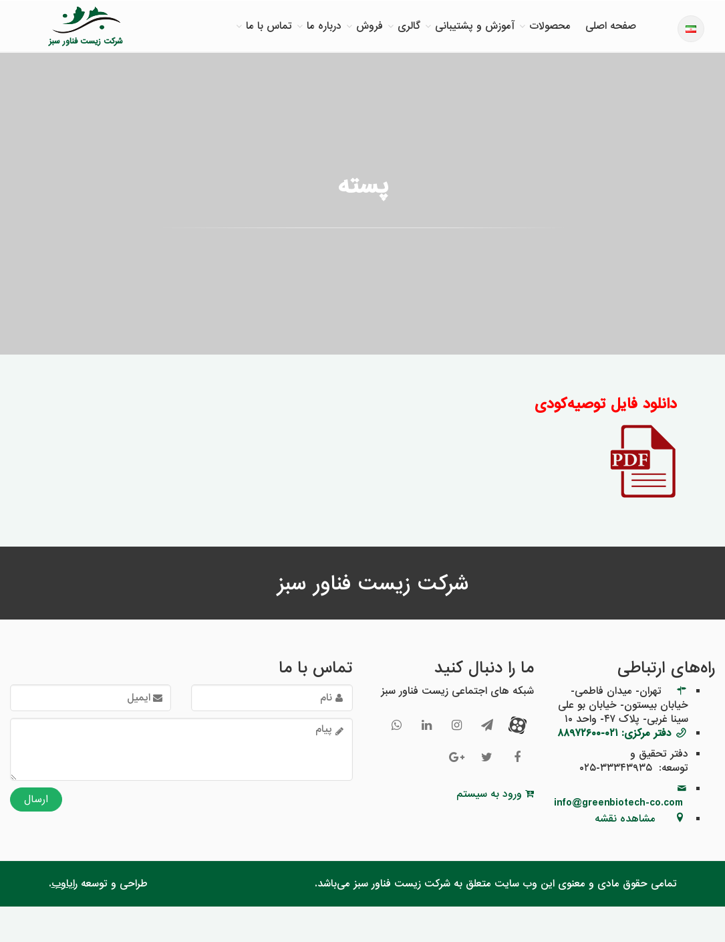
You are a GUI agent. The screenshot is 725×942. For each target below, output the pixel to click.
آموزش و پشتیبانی (475, 26)
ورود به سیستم (495, 794)
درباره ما (324, 26)
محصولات (550, 26)
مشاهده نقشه (625, 819)
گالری (409, 26)
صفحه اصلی (610, 26)
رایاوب (64, 884)
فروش (369, 26)
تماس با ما (269, 26)
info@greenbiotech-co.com (618, 803)
